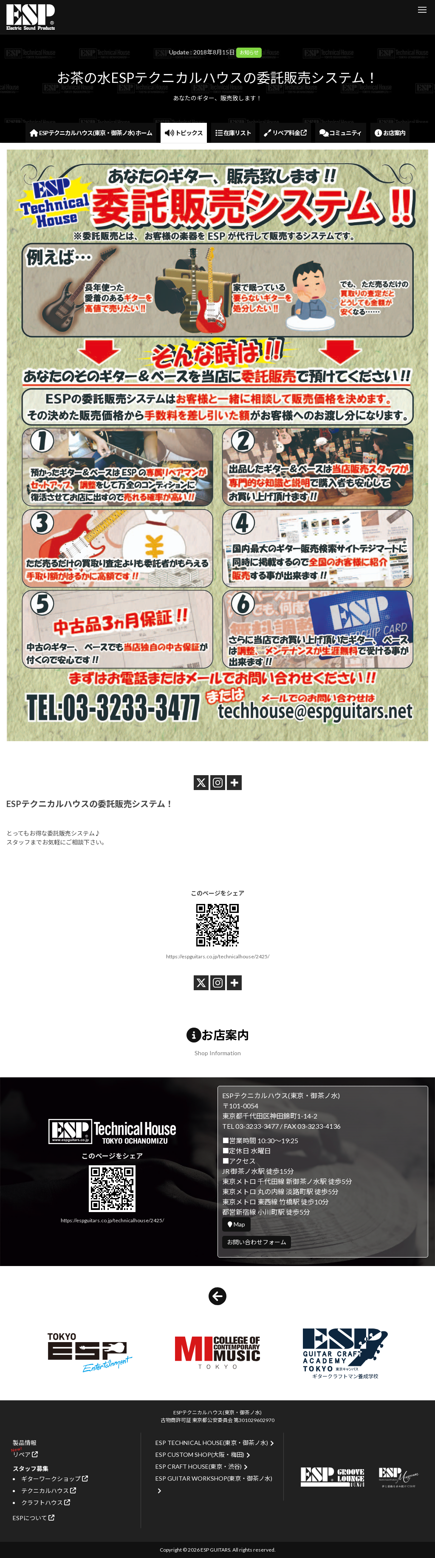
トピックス (184, 133)
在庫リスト (233, 133)
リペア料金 (285, 133)
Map (236, 1224)
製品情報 (25, 1442)
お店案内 (390, 133)
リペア (25, 1454)
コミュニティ (340, 133)
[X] (201, 782)
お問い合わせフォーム (256, 1242)
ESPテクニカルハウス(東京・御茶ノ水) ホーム (91, 133)
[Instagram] (217, 782)
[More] (234, 782)
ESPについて (33, 1517)
